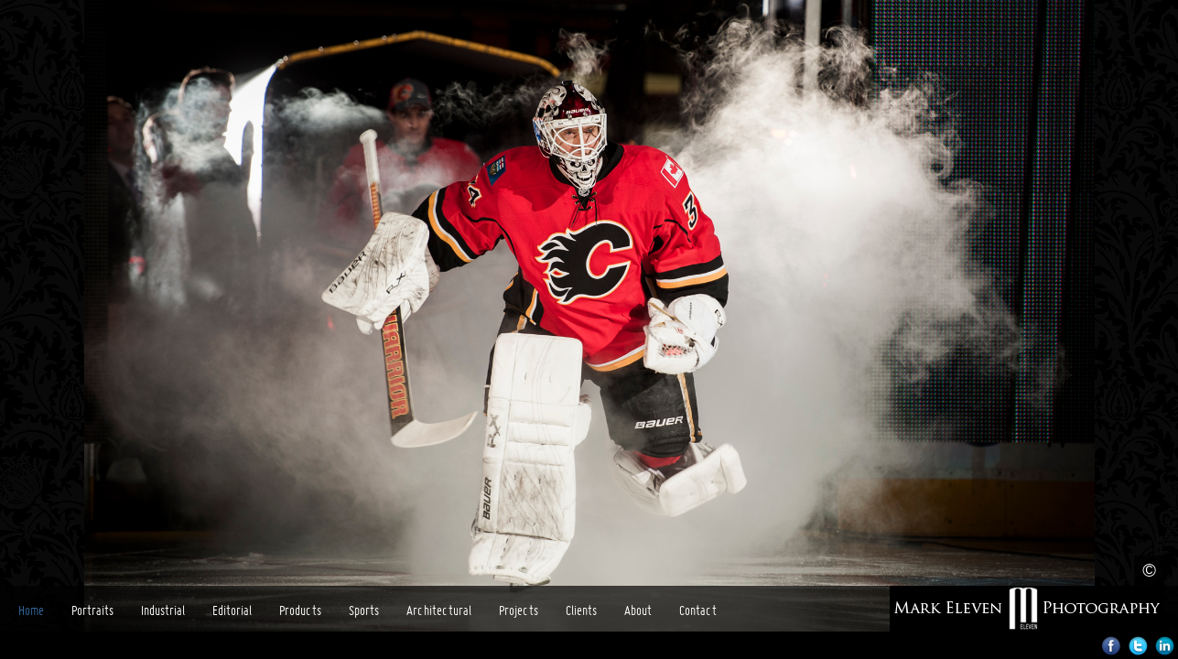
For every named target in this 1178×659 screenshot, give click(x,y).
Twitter (1138, 645)
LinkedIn (1164, 645)
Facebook (1111, 645)
